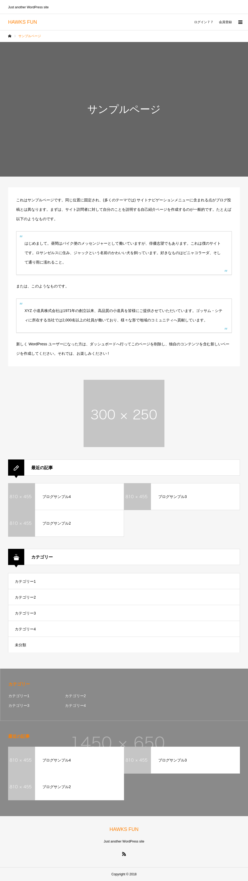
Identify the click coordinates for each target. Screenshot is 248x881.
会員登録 (225, 22)
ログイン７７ (203, 22)
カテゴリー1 (25, 581)
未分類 (20, 645)
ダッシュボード (103, 344)
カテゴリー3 (25, 613)
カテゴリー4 (25, 629)
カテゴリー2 (25, 597)
